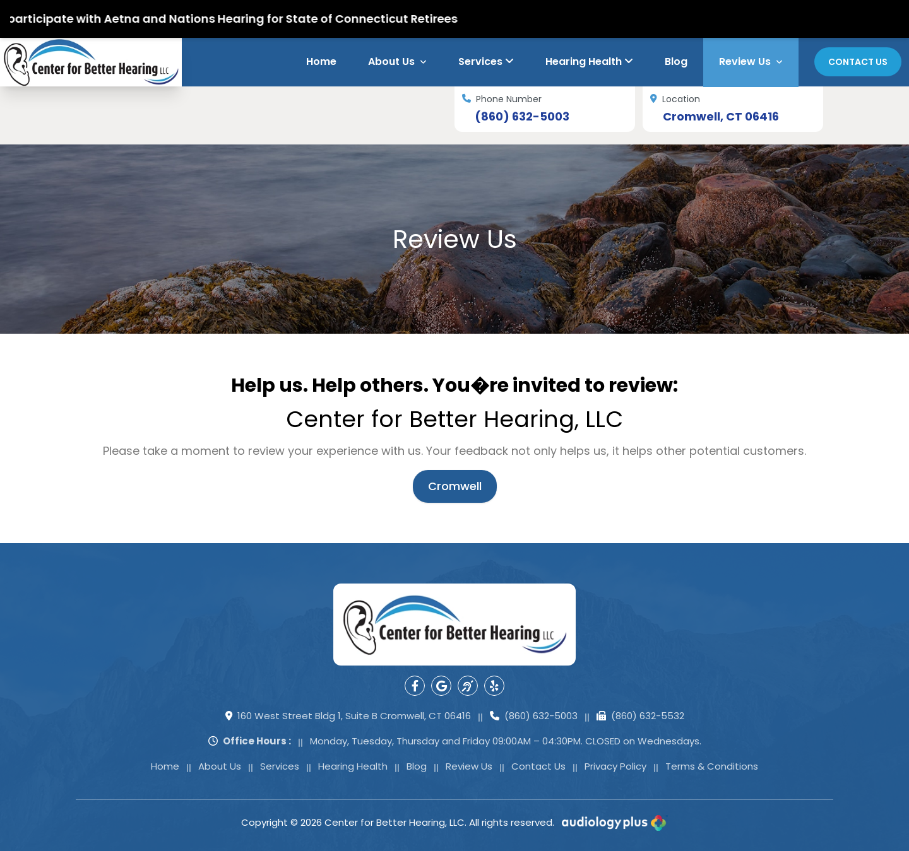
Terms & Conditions (711, 766)
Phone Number (502, 100)
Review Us (751, 61)
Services (486, 61)
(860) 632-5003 (522, 116)
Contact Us (858, 62)
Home (321, 61)
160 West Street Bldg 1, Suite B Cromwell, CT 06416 (348, 716)
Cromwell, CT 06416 (721, 116)
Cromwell (455, 486)
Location (675, 100)
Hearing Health (589, 61)
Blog (676, 61)
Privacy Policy (615, 766)
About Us (397, 61)
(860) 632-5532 (640, 716)
